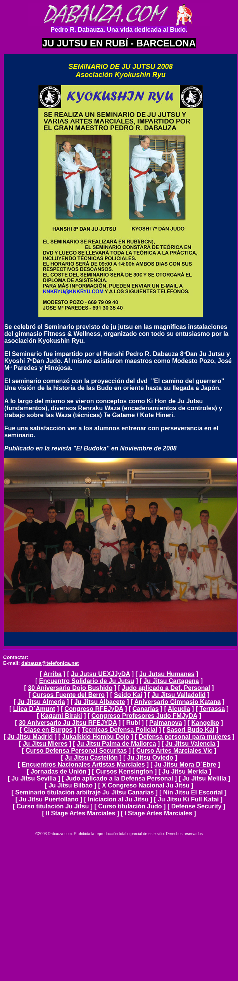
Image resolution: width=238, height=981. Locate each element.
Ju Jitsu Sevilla (34, 778)
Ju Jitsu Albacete (99, 702)
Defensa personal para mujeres (185, 736)
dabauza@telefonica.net (50, 663)
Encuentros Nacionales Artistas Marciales (83, 764)
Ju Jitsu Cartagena (171, 681)
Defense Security (196, 806)
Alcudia (179, 708)
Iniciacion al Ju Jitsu (118, 799)
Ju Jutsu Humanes (166, 674)
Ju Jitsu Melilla (205, 778)
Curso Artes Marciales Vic (174, 750)
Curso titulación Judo (130, 806)
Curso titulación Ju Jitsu (52, 806)
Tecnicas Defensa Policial (119, 729)
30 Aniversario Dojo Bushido (70, 688)
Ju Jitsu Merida (184, 771)
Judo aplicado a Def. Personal (166, 688)
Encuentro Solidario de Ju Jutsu (86, 681)
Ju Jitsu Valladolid (179, 695)
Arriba (52, 674)
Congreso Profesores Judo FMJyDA (144, 715)
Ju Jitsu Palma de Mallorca (116, 743)
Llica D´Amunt (34, 708)
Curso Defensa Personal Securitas (76, 750)
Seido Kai (128, 695)
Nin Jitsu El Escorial (193, 792)
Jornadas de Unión (58, 771)
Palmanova (165, 722)
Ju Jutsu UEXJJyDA (100, 674)
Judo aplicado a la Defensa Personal (119, 778)
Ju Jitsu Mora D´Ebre (185, 764)
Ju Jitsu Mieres (44, 743)
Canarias (146, 708)
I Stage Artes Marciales (158, 813)
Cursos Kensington (124, 771)
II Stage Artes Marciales (80, 813)
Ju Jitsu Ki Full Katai (188, 799)
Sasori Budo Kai (191, 729)
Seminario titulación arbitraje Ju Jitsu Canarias (84, 792)
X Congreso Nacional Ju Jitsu (146, 785)
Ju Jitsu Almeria (41, 702)
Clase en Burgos (48, 729)
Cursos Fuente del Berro (68, 695)
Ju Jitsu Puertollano (49, 799)
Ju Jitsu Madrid (30, 736)
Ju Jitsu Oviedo (150, 757)
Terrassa (212, 708)
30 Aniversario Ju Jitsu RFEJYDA (68, 722)
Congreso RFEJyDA (93, 708)
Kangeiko (205, 722)
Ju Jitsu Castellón (91, 757)
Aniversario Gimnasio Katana (177, 702)
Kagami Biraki (61, 715)
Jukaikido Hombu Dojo (95, 736)
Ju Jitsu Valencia (191, 743)
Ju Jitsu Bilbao (70, 785)
